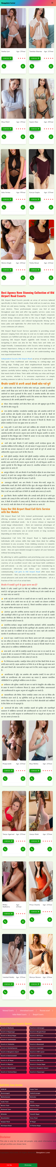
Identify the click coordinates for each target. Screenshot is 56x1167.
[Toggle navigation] (52, 3)
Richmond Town (6, 1109)
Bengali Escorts (38, 1014)
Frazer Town (34, 1089)
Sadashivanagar (35, 1093)
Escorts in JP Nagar (7, 1060)
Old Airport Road (6, 1125)
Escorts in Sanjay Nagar (38, 1064)
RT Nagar (33, 1122)
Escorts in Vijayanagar (37, 1072)
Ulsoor (32, 1102)
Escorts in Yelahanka (7, 1044)
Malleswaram (34, 1109)
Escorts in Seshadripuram (9, 1048)
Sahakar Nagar (35, 1105)
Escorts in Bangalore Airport (39, 1068)
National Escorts (8, 1010)
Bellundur (33, 1097)
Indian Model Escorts (20, 1014)
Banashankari (5, 1118)
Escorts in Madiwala (7, 1028)
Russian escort (45, 1010)
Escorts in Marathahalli (8, 1068)
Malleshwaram (5, 1097)
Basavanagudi (5, 1093)
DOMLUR (3, 1089)
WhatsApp (28, 1165)
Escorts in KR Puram (36, 1035)
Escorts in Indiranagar (37, 1028)
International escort (27, 1010)
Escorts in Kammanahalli (9, 1056)
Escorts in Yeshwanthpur (9, 1072)
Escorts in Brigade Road (38, 1032)
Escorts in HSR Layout (37, 1052)
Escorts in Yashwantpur (8, 1039)
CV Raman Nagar (35, 1125)
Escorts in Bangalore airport (10, 1052)
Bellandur (4, 1114)
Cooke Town (5, 1102)
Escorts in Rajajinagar (8, 1032)
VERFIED (7, 58)
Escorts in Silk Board (37, 1060)
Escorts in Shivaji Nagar (8, 1035)
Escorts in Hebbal (35, 1039)
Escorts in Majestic (7, 1064)
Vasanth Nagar (35, 1114)
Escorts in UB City (36, 1056)
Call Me (9, 1165)
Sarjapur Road (5, 1122)
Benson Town (5, 1105)
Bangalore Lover (43, 1152)
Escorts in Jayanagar (37, 1048)
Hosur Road (34, 1118)
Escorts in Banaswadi (37, 1044)
